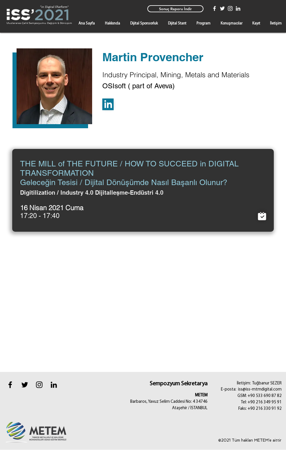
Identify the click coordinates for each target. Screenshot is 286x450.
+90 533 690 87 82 (265, 396)
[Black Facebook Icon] (10, 384)
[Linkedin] (108, 104)
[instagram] (39, 384)
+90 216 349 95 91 (265, 402)
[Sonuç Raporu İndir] (175, 8)
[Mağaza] (262, 216)
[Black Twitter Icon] (24, 384)
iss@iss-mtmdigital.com (260, 389)
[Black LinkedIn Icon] (53, 384)
